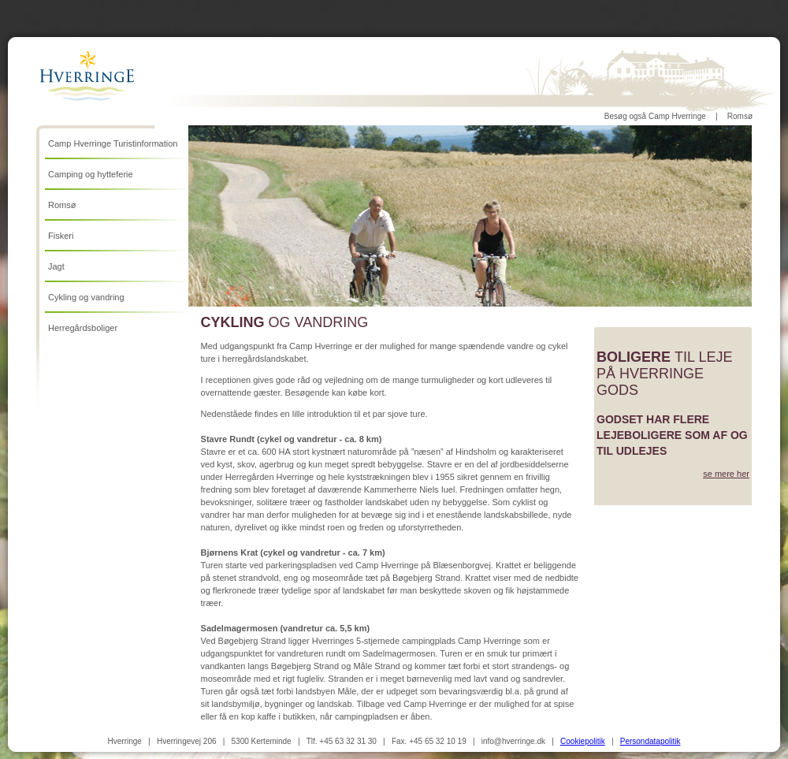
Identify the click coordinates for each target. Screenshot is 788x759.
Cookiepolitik (582, 741)
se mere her (726, 473)
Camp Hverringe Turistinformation (112, 143)
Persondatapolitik (650, 741)
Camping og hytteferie (90, 174)
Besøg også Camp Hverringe (655, 116)
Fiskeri (60, 235)
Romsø (740, 116)
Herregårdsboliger (82, 328)
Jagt (56, 266)
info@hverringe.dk (513, 741)
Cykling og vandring (86, 297)
